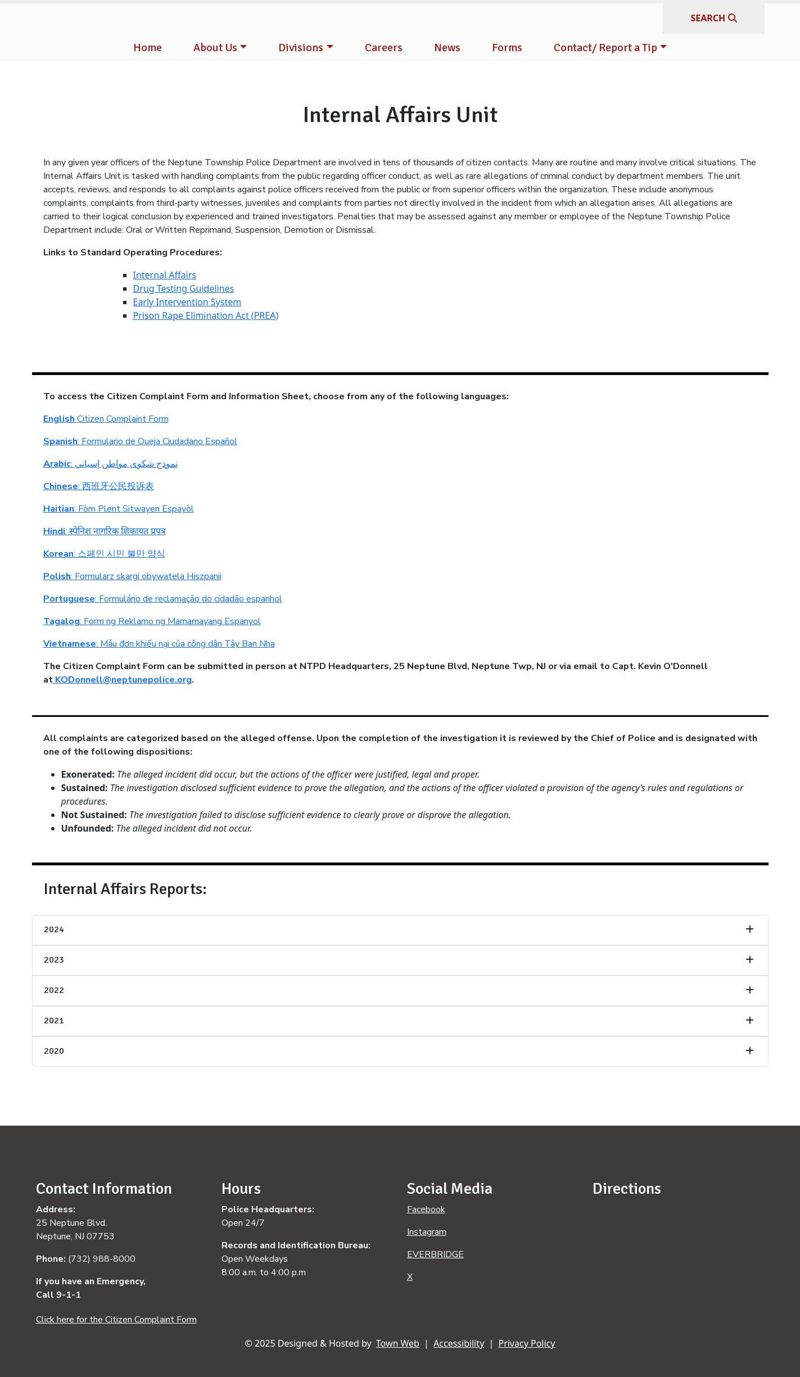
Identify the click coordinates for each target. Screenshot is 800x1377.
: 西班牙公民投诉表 (98, 486)
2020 (54, 1051)
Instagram (426, 1232)
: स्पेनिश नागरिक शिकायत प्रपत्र (104, 531)
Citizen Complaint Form (106, 419)
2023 (54, 959)
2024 (54, 929)
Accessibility (458, 1343)
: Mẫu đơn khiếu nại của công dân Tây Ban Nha (159, 644)
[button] (220, 48)
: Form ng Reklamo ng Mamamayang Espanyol (152, 621)
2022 (54, 990)
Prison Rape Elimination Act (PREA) (206, 315)
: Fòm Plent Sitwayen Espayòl (118, 509)
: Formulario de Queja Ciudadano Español (140, 441)
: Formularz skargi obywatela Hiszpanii (132, 576)
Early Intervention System (187, 302)
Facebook (426, 1209)
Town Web (397, 1343)
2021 (54, 1020)
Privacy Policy (526, 1343)
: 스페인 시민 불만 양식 (104, 554)
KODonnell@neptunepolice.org (122, 680)
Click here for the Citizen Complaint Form (116, 1319)
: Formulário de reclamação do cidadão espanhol (162, 599)
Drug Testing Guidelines (183, 288)
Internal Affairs (164, 275)
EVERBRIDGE (435, 1254)
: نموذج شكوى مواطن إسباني (110, 464)
